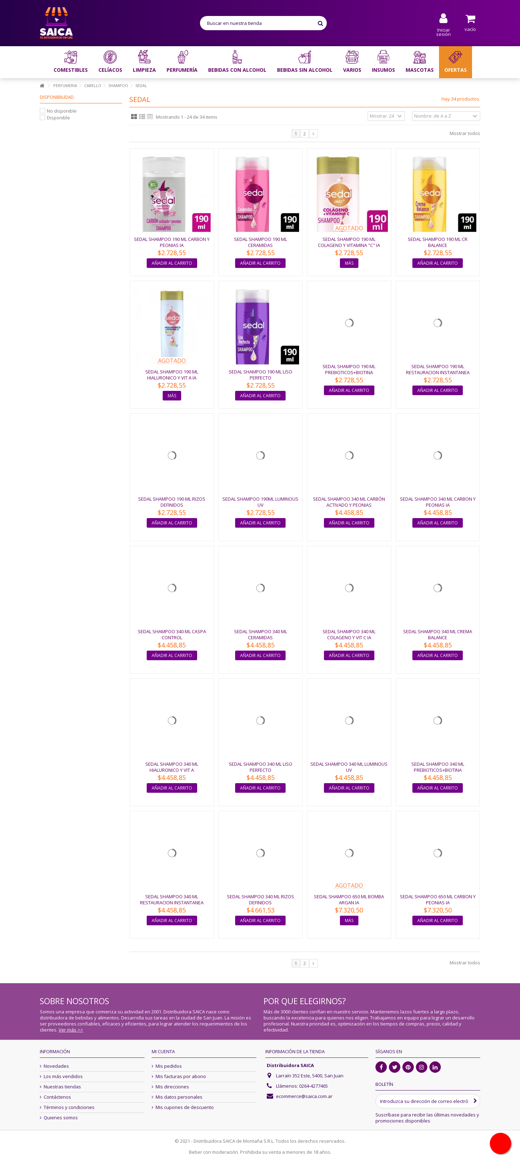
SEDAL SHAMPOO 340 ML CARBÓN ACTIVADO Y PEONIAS (349, 502)
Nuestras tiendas (62, 1087)
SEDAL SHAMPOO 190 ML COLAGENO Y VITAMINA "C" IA (349, 242)
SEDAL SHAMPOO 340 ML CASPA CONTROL (172, 634)
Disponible (58, 117)
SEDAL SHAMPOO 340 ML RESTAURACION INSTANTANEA (172, 899)
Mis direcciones (172, 1087)
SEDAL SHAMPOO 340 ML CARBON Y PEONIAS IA (438, 502)
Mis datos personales (179, 1097)
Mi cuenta (163, 1051)
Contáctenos (57, 1097)
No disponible (62, 111)
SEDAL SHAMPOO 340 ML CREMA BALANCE (437, 634)
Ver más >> (71, 1030)
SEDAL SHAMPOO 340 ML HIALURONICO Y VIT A (171, 767)
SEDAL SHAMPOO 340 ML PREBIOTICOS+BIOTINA (437, 767)
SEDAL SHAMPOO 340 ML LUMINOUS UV (349, 767)
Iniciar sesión (443, 31)
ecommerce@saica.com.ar (304, 1096)
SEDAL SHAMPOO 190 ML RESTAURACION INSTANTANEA (438, 369)
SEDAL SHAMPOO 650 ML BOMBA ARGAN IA (349, 899)
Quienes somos (61, 1118)
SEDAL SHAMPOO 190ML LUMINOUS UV (260, 502)
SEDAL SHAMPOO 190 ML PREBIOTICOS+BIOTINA (349, 369)
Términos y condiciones (69, 1107)
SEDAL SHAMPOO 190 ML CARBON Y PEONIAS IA (172, 242)
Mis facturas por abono (181, 1076)
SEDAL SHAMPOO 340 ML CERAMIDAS (260, 634)
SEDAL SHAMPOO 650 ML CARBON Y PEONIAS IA (438, 899)
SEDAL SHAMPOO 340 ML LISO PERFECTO (260, 767)
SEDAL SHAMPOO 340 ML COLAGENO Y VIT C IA (349, 634)
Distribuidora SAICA (290, 1065)
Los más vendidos (63, 1076)
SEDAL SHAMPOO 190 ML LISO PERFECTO (260, 374)
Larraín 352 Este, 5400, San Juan (309, 1075)
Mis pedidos (169, 1066)
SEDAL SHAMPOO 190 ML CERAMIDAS (260, 242)
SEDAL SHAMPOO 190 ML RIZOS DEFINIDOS (171, 502)
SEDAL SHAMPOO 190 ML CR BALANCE (437, 242)
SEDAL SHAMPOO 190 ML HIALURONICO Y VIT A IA (171, 374)
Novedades (56, 1066)
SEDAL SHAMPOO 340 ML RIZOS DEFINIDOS (260, 899)
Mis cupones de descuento (185, 1107)
